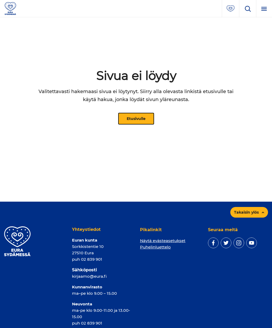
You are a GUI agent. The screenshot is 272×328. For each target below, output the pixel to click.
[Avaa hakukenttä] (247, 8)
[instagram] (238, 243)
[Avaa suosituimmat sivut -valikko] (230, 8)
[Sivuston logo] (10, 8)
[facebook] (213, 243)
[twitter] (226, 243)
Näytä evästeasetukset (162, 240)
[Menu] (264, 8)
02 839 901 (91, 259)
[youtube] (251, 243)
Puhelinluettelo (155, 247)
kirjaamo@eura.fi (89, 276)
